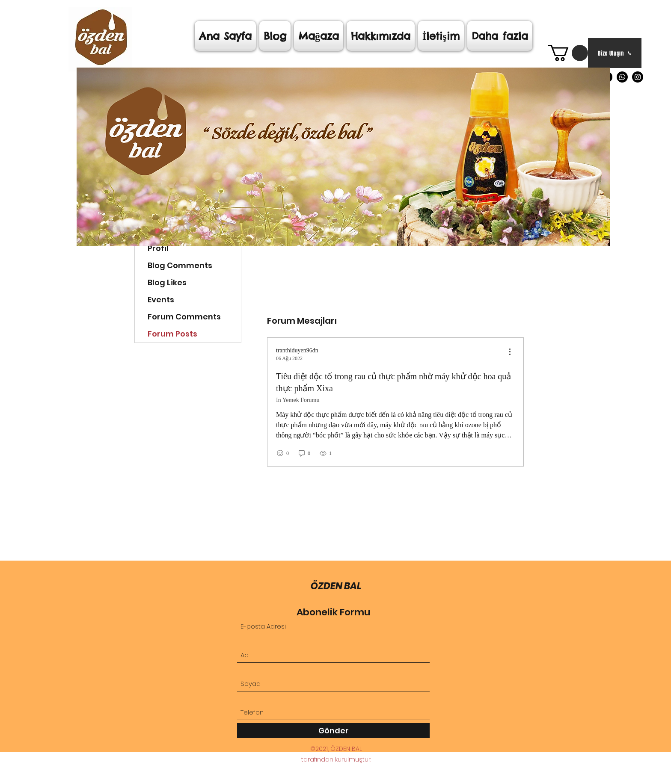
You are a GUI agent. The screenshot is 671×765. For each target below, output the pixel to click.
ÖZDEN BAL (336, 586)
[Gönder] (333, 730)
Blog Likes (167, 282)
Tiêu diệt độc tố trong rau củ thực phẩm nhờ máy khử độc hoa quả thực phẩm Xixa (393, 382)
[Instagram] (637, 77)
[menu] (510, 352)
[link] (568, 53)
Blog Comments (180, 265)
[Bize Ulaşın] (614, 53)
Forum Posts (172, 333)
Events (161, 299)
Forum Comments (184, 316)
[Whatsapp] (622, 77)
